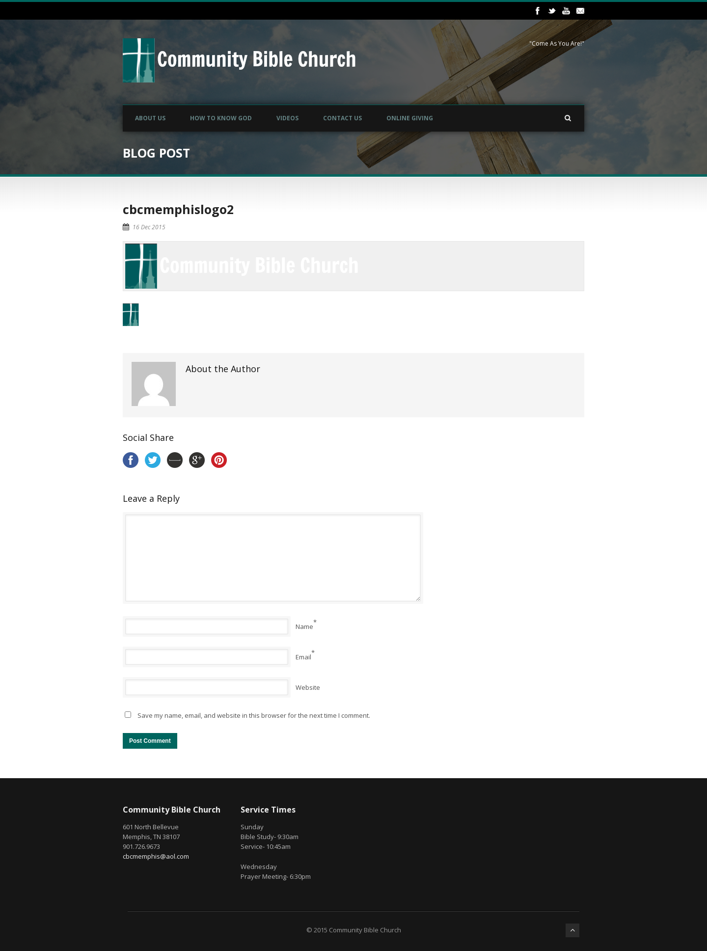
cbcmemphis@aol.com (156, 856)
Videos (287, 118)
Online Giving (409, 118)
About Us (150, 118)
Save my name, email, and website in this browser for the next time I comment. (253, 715)
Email (303, 656)
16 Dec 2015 (149, 227)
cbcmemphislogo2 (178, 209)
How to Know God (221, 118)
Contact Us (342, 118)
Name (304, 626)
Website (308, 687)
